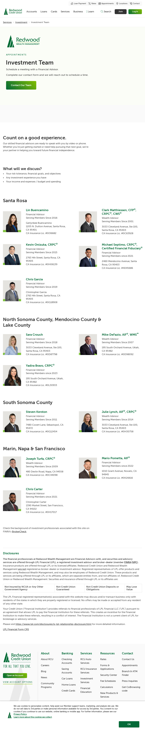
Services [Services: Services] (7, 22)
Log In (135, 12)
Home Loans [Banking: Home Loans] (69, 684)
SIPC (134, 562)
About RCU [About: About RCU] (47, 659)
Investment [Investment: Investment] (21, 22)
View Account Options (17, 682)
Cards (54, 11)
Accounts (31, 11)
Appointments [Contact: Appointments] (130, 665)
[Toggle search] (106, 12)
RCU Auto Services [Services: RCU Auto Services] (85, 661)
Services (65, 11)
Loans (43, 11)
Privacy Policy (20, 714)
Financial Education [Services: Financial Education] (86, 690)
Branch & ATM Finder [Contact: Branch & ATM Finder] (129, 673)
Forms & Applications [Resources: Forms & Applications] (107, 667)
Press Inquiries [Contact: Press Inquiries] (130, 681)
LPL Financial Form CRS (16, 629)
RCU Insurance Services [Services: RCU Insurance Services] (88, 671)
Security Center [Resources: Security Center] (108, 675)
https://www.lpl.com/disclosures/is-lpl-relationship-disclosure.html (53, 624)
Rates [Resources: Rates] (103, 659)
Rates (92, 3)
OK (129, 724)
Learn (91, 11)
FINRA (127, 562)
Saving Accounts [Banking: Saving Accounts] (67, 671)
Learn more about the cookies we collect (33, 717)
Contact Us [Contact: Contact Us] (128, 659)
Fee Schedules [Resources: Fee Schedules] (108, 681)
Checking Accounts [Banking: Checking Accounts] (67, 661)
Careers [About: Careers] (45, 665)
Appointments (106, 3)
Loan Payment (78, 3)
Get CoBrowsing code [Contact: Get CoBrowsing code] (131, 689)
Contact (135, 3)
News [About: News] (44, 677)
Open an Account (15, 676)
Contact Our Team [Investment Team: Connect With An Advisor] (21, 85)
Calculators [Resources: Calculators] (106, 687)
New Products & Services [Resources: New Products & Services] (109, 695)
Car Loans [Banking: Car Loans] (67, 678)
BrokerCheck (19, 531)
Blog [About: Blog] (43, 671)
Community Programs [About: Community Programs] (47, 685)
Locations (121, 3)
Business (78, 11)
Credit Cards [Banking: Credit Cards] (68, 690)
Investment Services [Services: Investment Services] (86, 680)
